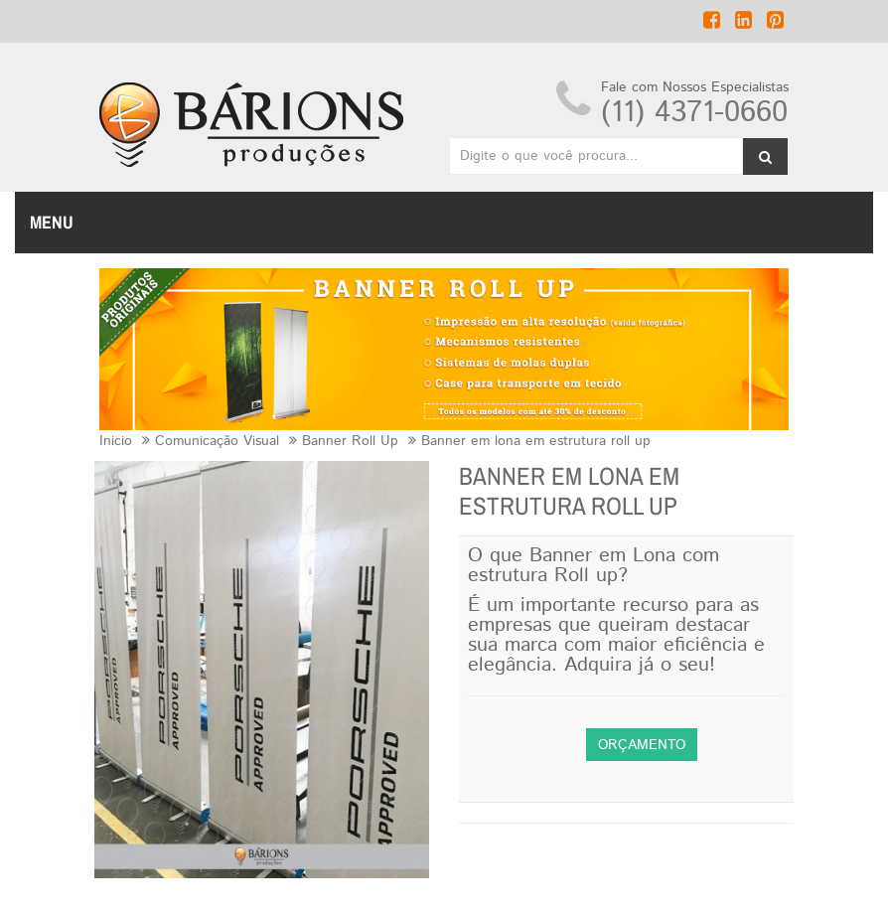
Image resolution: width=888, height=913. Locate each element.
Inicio (115, 441)
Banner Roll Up (350, 441)
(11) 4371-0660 (694, 112)
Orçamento (641, 745)
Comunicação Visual (217, 441)
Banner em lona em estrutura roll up (536, 441)
